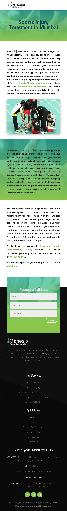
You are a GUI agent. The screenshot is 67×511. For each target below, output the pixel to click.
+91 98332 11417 (17, 256)
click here (12, 265)
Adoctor (47, 505)
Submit (51, 320)
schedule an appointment (32, 86)
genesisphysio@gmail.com (36, 471)
